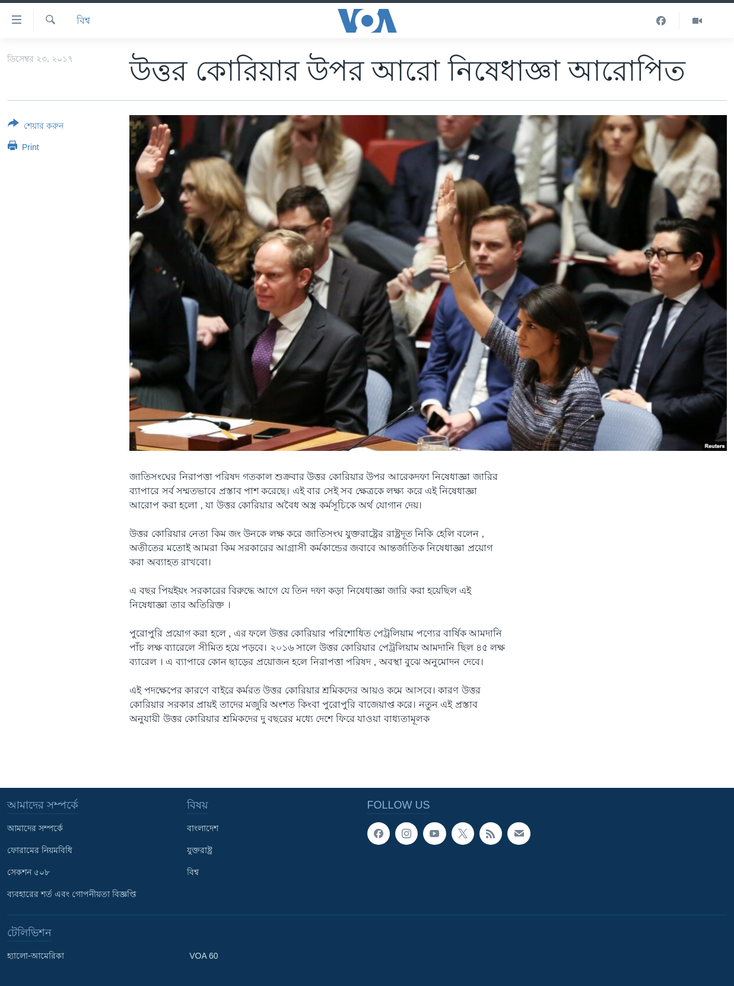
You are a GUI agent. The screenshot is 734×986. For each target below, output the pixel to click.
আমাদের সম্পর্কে (35, 828)
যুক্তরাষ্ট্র (199, 850)
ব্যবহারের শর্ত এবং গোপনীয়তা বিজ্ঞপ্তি (71, 894)
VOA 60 (203, 955)
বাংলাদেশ (202, 828)
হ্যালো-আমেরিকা (35, 955)
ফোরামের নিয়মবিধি (39, 850)
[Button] (35, 127)
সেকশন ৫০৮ (28, 872)
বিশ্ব (83, 20)
